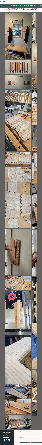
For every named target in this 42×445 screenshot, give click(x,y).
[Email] (4, 440)
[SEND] (31, 442)
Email (20, 434)
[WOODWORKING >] (7, 5)
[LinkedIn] (9, 440)
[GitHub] (7, 440)
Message (21, 437)
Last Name (32, 431)
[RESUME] (6, 437)
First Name (21, 431)
